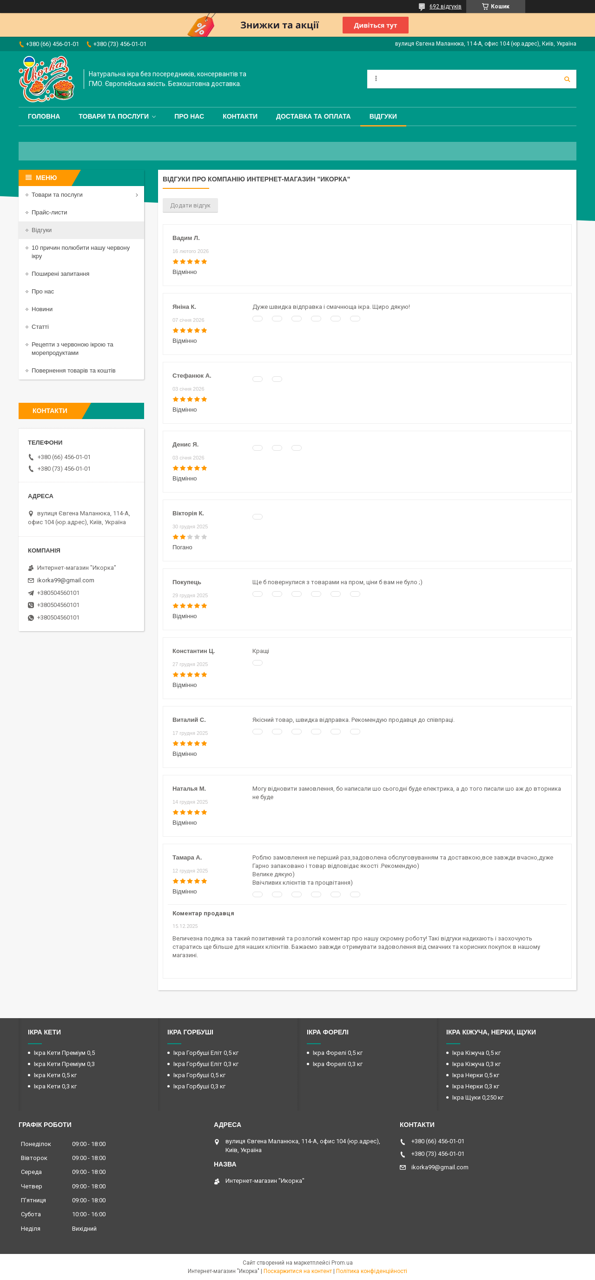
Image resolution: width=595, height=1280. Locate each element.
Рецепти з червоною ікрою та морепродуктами (72, 348)
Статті (40, 326)
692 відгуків (446, 6)
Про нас (189, 116)
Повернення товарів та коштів (74, 370)
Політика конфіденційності (371, 1271)
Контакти (240, 116)
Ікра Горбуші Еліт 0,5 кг (205, 1052)
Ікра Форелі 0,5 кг (338, 1052)
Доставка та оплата (313, 116)
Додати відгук (190, 205)
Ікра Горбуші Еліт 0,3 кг (205, 1063)
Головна (44, 116)
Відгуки (383, 116)
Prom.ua (342, 1263)
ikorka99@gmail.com (65, 580)
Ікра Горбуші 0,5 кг (199, 1075)
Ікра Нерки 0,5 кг (475, 1075)
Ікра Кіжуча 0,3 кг (476, 1063)
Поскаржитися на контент (298, 1271)
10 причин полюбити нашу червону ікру (81, 252)
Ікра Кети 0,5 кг (55, 1075)
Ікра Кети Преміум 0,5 (64, 1052)
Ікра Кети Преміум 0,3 (64, 1063)
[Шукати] (567, 79)
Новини (42, 309)
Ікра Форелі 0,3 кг (338, 1063)
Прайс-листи (49, 212)
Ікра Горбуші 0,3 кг (199, 1086)
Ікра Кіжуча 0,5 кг (476, 1052)
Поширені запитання (60, 273)
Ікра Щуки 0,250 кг (477, 1097)
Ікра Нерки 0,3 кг (475, 1086)
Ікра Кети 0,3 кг (55, 1086)
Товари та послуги (114, 116)
